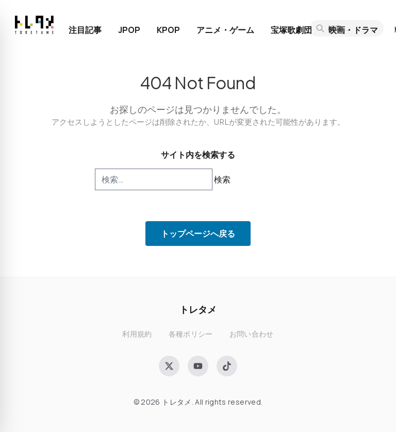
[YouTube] (198, 366)
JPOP (129, 30)
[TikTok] (227, 366)
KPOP (168, 30)
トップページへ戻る (198, 233)
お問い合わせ (251, 334)
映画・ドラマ (353, 30)
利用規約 (137, 334)
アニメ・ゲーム (225, 30)
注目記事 (85, 30)
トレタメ (198, 309)
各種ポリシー (191, 334)
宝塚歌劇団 (291, 30)
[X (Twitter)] (169, 366)
